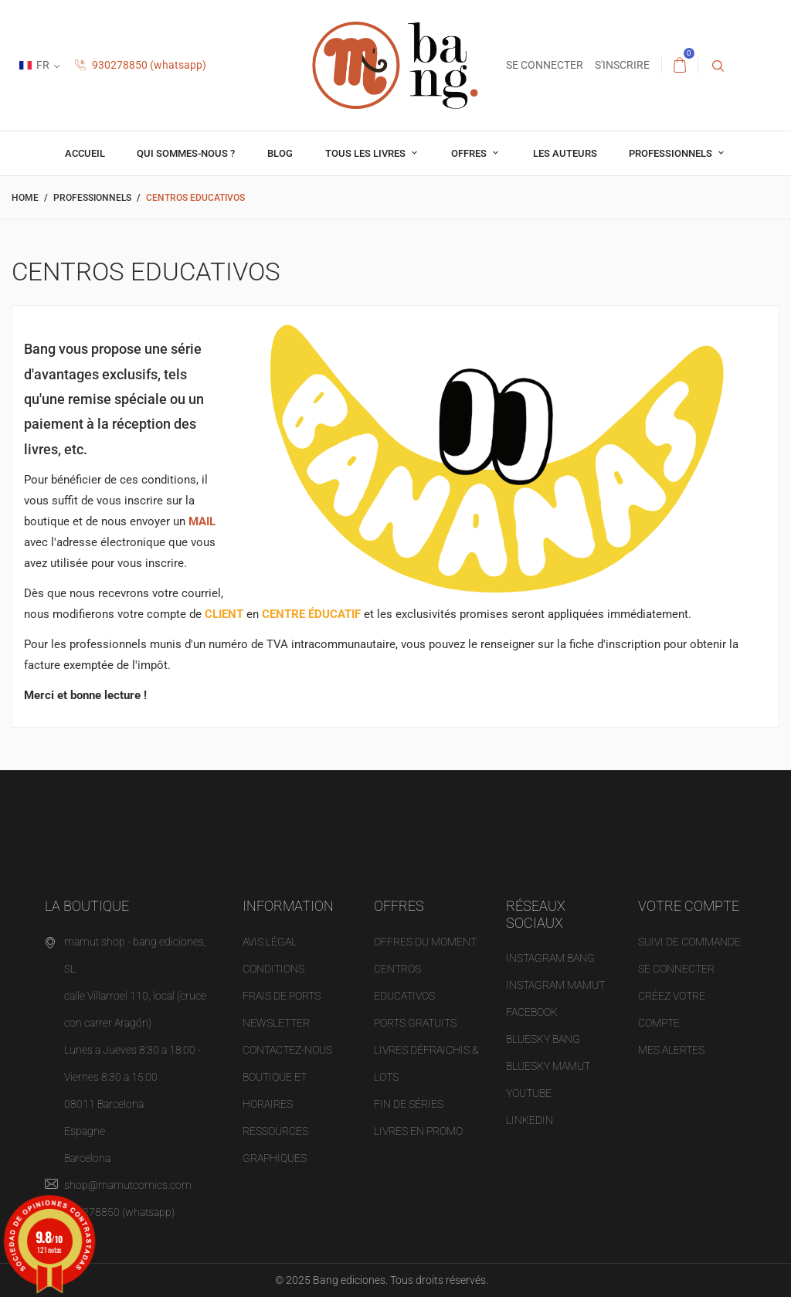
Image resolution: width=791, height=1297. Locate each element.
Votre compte (688, 906)
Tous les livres (366, 153)
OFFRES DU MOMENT (425, 941)
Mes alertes (671, 1050)
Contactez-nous (287, 1050)
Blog (280, 153)
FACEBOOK (532, 1012)
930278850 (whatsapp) (140, 65)
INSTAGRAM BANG (550, 958)
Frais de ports (282, 996)
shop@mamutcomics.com (128, 1185)
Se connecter (676, 969)
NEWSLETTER (276, 1023)
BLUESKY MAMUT (548, 1066)
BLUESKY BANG (543, 1039)
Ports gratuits (415, 1023)
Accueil (85, 153)
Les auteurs (565, 153)
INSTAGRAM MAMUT (555, 985)
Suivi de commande (689, 941)
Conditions (273, 969)
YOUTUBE (529, 1093)
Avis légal (270, 941)
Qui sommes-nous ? (186, 153)
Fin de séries (408, 1104)
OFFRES (470, 153)
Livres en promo (418, 1131)
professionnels (672, 153)
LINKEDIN (529, 1120)
